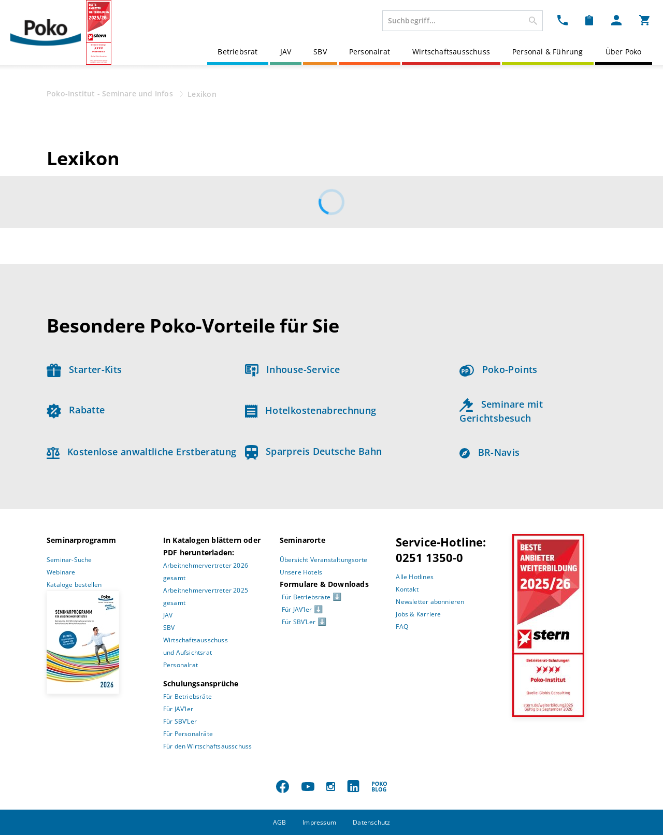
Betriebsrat (237, 51)
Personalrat (369, 51)
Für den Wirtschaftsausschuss (207, 746)
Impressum (319, 822)
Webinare (61, 572)
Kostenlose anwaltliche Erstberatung (142, 451)
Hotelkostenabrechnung (311, 410)
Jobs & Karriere (418, 614)
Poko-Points (498, 369)
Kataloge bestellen (74, 584)
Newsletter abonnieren (430, 601)
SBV (320, 51)
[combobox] (462, 20)
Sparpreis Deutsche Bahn (313, 451)
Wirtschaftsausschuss (451, 51)
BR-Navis (489, 452)
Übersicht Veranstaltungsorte (324, 559)
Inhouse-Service (292, 369)
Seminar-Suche (69, 559)
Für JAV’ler (178, 708)
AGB (279, 822)
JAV (286, 51)
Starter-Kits (84, 369)
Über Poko (624, 51)
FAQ (402, 626)
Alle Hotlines (415, 576)
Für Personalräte (188, 733)
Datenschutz (371, 822)
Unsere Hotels (301, 572)
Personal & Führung (547, 51)
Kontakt (407, 589)
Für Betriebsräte (187, 696)
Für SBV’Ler (180, 721)
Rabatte (76, 410)
